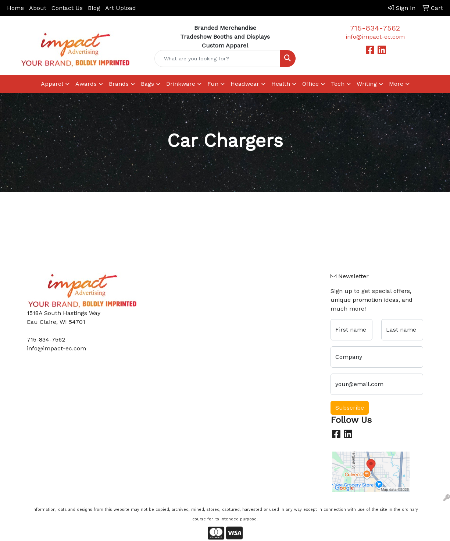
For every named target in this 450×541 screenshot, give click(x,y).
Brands (119, 83)
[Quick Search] (217, 58)
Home (15, 7)
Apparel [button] (52, 83)
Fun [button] (212, 83)
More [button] (396, 83)
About (37, 7)
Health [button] (280, 83)
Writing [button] (367, 83)
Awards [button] (86, 83)
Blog (94, 7)
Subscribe (349, 407)
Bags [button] (147, 83)
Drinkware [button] (180, 83)
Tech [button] (337, 83)
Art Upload (120, 7)
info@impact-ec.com (375, 36)
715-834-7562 (375, 28)
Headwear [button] (245, 83)
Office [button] (310, 83)
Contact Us (67, 7)
